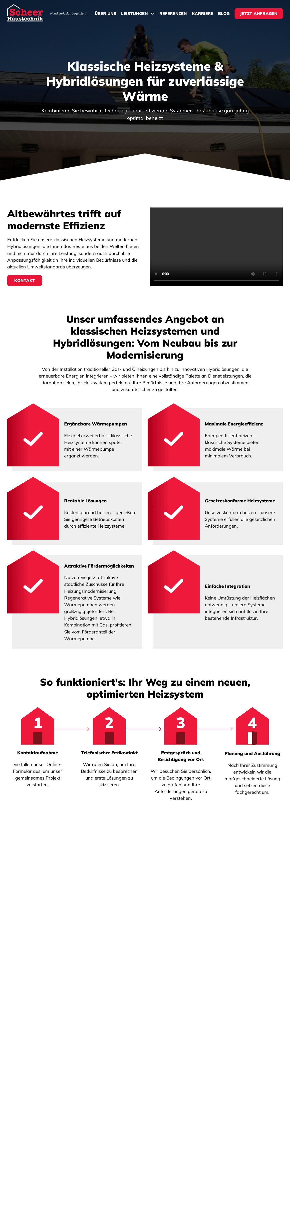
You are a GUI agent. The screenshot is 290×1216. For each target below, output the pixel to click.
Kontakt (24, 280)
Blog (224, 13)
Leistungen (134, 13)
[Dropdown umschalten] (152, 13)
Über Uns (105, 13)
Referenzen (173, 13)
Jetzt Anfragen (259, 13)
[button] (145, 918)
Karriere (202, 13)
